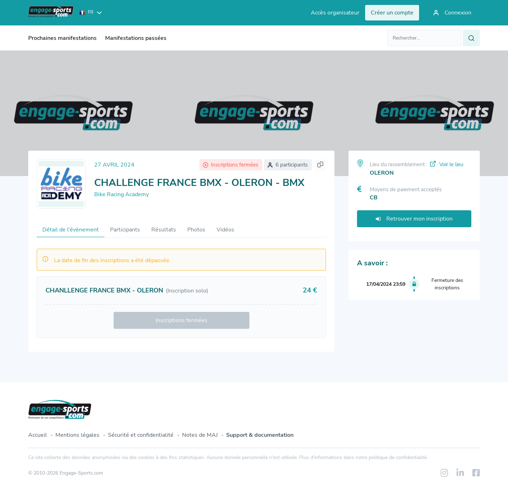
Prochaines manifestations (62, 38)
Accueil (37, 435)
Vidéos (225, 230)
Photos (196, 230)
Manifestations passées (136, 38)
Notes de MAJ (200, 435)
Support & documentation (260, 435)
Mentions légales (77, 435)
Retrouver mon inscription (414, 219)
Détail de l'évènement (70, 230)
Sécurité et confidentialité (141, 435)
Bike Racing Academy (121, 194)
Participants (125, 230)
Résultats (163, 230)
